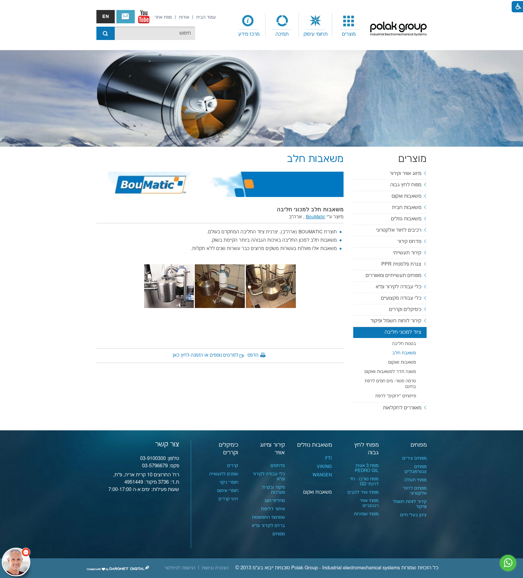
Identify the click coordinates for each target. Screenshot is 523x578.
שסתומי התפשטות (268, 517)
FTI (328, 458)
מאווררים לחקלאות (402, 408)
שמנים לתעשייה (223, 474)
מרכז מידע (248, 34)
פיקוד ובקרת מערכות (273, 490)
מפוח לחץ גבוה (405, 185)
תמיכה (282, 34)
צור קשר (125, 16)
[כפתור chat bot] (16, 562)
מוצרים (349, 34)
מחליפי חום (275, 500)
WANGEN (322, 475)
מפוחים (419, 445)
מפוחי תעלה (416, 480)
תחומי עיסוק (316, 34)
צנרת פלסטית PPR (401, 264)
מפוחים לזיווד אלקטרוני (415, 491)
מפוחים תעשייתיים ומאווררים (393, 275)
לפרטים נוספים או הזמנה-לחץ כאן (205, 355)
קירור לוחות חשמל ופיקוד (395, 321)
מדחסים (278, 465)
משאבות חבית (406, 207)
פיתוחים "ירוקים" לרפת (395, 396)
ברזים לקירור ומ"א (268, 525)
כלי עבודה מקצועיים (401, 298)
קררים (232, 465)
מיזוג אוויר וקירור (405, 173)
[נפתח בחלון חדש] (143, 16)
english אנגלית (105, 16)
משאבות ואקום (406, 196)
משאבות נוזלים (406, 219)
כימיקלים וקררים (405, 309)
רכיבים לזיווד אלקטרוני (398, 230)
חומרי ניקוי (229, 482)
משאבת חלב (404, 353)
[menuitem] (349, 25)
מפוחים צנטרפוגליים (416, 469)
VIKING (324, 466)
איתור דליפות (273, 509)
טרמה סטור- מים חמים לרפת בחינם (390, 383)
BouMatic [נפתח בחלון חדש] (315, 217)
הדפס (252, 355)
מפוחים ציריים (414, 458)
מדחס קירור (409, 241)
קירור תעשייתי (407, 253)
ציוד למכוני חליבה (403, 332)
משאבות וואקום (402, 362)
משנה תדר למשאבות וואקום (390, 371)
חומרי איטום (227, 490)
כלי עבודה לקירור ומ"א (398, 287)
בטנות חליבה (404, 343)
